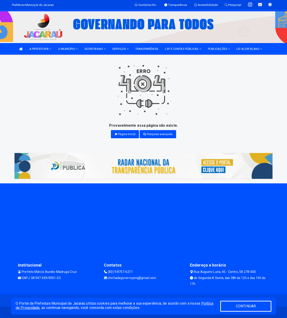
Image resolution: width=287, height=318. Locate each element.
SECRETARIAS (94, 49)
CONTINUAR (246, 306)
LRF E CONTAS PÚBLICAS (183, 49)
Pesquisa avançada (157, 134)
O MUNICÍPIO (68, 49)
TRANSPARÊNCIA (146, 49)
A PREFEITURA (40, 49)
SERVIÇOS (120, 49)
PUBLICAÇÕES (219, 49)
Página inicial (125, 134)
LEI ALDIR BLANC (249, 49)
